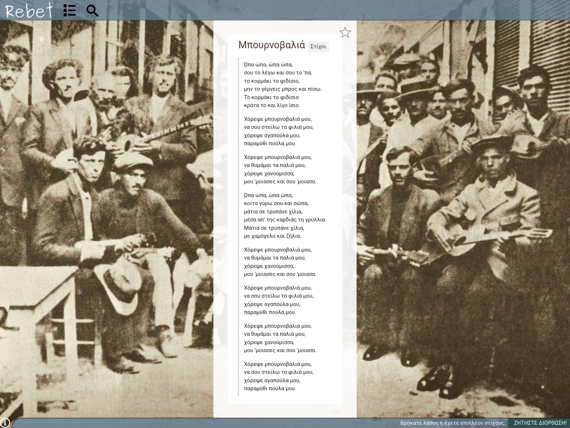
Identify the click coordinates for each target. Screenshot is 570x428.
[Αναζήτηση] (140, 10)
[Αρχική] (29, 10)
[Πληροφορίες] (5, 422)
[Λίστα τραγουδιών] (69, 10)
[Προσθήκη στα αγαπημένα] (345, 32)
